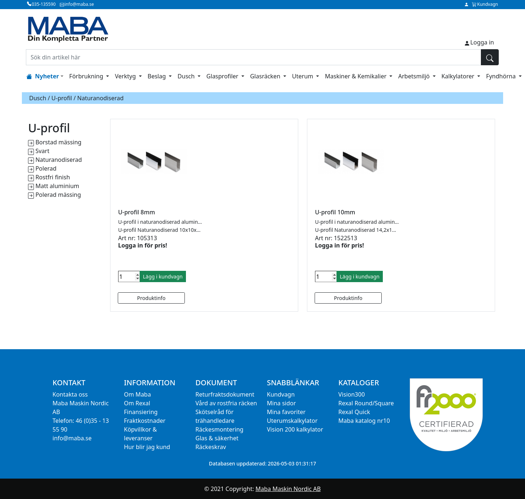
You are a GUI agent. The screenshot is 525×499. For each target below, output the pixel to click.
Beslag (157, 76)
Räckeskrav (210, 447)
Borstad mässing (58, 142)
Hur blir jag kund (147, 447)
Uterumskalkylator (292, 421)
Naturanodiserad (58, 160)
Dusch (187, 76)
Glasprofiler (223, 76)
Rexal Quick (354, 412)
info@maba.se (72, 438)
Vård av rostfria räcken (226, 403)
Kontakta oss (70, 394)
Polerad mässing (58, 195)
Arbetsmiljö (414, 76)
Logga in (482, 42)
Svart (42, 151)
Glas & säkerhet (216, 438)
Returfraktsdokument (224, 394)
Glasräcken (266, 76)
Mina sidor (281, 403)
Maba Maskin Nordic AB (288, 489)
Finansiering (141, 412)
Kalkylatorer (459, 76)
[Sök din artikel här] (253, 57)
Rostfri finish (52, 177)
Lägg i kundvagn (163, 276)
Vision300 (351, 394)
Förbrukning (87, 76)
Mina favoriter (286, 412)
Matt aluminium (57, 186)
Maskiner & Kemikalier (356, 76)
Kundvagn (281, 394)
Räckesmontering (219, 429)
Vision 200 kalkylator (295, 429)
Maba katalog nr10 (364, 421)
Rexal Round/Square (366, 403)
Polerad (46, 168)
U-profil (61, 98)
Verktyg (126, 76)
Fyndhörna (501, 76)
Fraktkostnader (145, 421)
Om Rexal (137, 403)
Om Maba (137, 394)
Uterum (303, 76)
